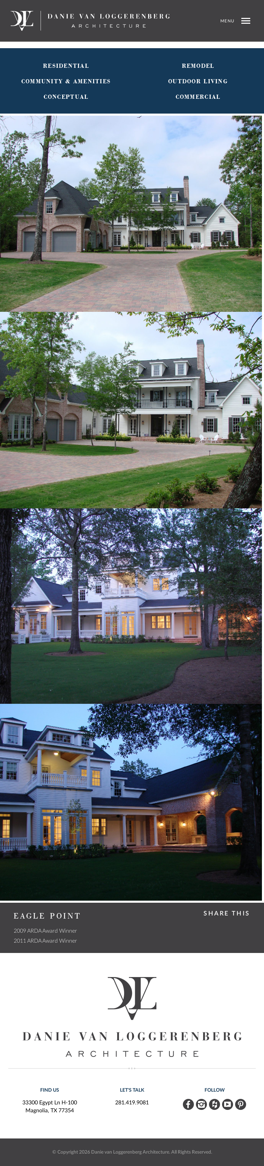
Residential (66, 66)
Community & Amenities (66, 81)
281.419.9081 (132, 1102)
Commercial (198, 97)
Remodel (198, 66)
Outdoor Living (198, 81)
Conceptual (66, 97)
